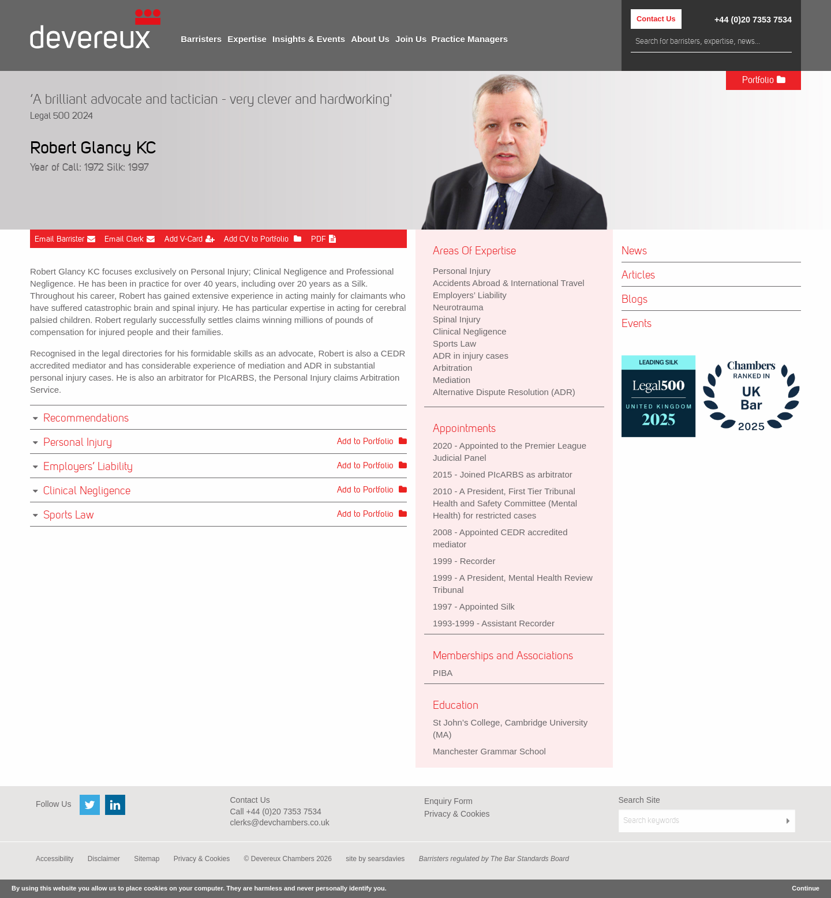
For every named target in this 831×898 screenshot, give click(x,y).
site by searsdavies (375, 859)
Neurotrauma (458, 307)
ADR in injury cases (470, 355)
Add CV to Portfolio (262, 238)
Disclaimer (104, 859)
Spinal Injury (457, 319)
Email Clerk (129, 238)
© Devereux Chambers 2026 (288, 859)
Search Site (639, 800)
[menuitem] (201, 39)
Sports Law (454, 343)
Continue (805, 888)
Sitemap (146, 859)
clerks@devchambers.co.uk (280, 822)
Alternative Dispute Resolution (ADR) (504, 392)
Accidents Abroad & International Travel (509, 283)
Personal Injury (462, 271)
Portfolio (763, 79)
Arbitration (452, 368)
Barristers (201, 39)
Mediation (451, 380)
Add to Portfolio (372, 441)
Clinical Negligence (470, 331)
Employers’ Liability (470, 295)
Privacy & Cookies (457, 813)
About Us (370, 39)
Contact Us (656, 18)
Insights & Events (308, 39)
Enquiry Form (448, 801)
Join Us (410, 39)
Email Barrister (65, 238)
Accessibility (54, 859)
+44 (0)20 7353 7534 (753, 19)
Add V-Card (189, 238)
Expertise (247, 39)
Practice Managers (470, 39)
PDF (323, 238)
